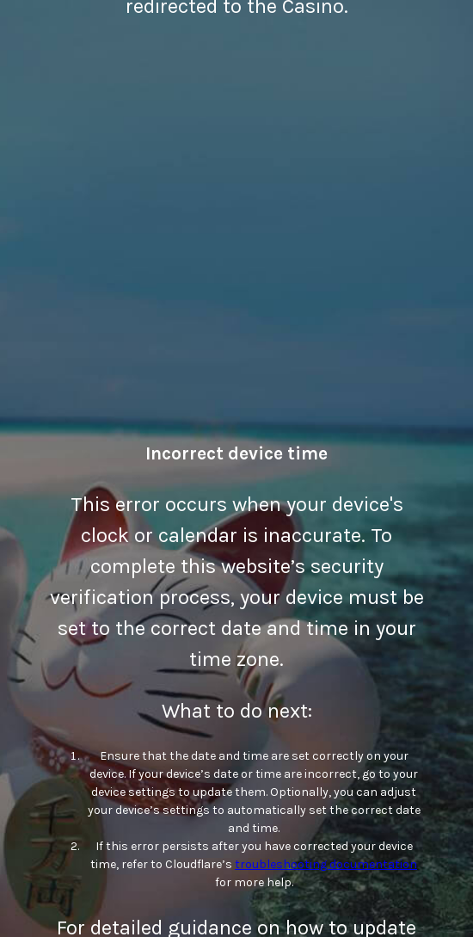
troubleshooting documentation (326, 864)
